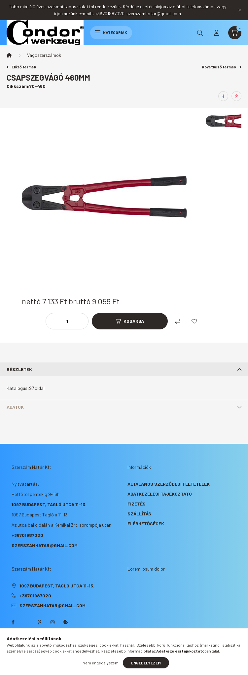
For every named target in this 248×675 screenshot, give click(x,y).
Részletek (19, 369)
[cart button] (234, 32)
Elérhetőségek (145, 523)
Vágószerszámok (44, 55)
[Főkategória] (9, 55)
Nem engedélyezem (101, 662)
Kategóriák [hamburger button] (111, 32)
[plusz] (80, 321)
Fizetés (136, 503)
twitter (26, 622)
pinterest (39, 622)
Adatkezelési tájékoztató (159, 494)
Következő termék (221, 66)
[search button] (200, 32)
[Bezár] (240, 10)
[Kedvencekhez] (194, 321)
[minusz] (54, 321)
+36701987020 (27, 535)
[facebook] (223, 96)
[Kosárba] (130, 321)
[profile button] (216, 32)
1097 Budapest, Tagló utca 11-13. (49, 504)
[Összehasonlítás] (177, 321)
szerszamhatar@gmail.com (45, 545)
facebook (12, 622)
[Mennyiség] (67, 321)
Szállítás (139, 513)
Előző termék (21, 66)
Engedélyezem (146, 662)
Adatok (15, 407)
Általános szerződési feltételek (168, 484)
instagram (52, 622)
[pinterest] (236, 96)
